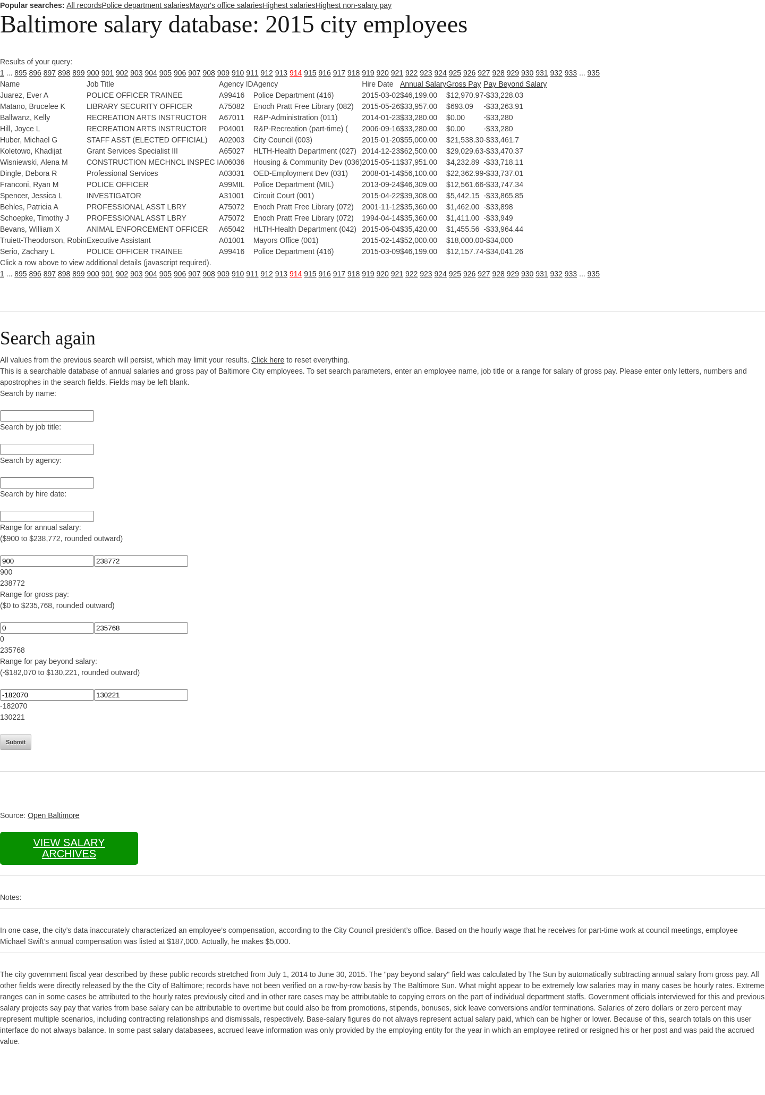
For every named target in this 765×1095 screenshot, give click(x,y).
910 (238, 73)
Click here (267, 360)
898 (64, 73)
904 (151, 73)
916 (325, 73)
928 (498, 73)
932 (556, 73)
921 (397, 73)
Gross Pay (463, 84)
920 (383, 73)
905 (165, 73)
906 (180, 73)
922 (411, 73)
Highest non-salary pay (354, 5)
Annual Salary (423, 84)
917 (339, 73)
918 (353, 73)
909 (223, 73)
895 (20, 73)
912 (267, 73)
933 (571, 73)
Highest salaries (289, 5)
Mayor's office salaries (225, 5)
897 (50, 73)
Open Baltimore (53, 815)
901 (107, 73)
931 (542, 73)
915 (310, 73)
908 (209, 73)
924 (441, 73)
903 (136, 73)
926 (469, 73)
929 (513, 73)
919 (368, 73)
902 (122, 73)
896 (35, 73)
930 (527, 73)
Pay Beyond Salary (515, 84)
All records (83, 5)
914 (296, 73)
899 (78, 73)
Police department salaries (145, 5)
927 (484, 73)
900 (93, 73)
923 (426, 73)
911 (252, 73)
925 (455, 73)
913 (281, 73)
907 (194, 73)
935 (594, 73)
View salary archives (69, 848)
